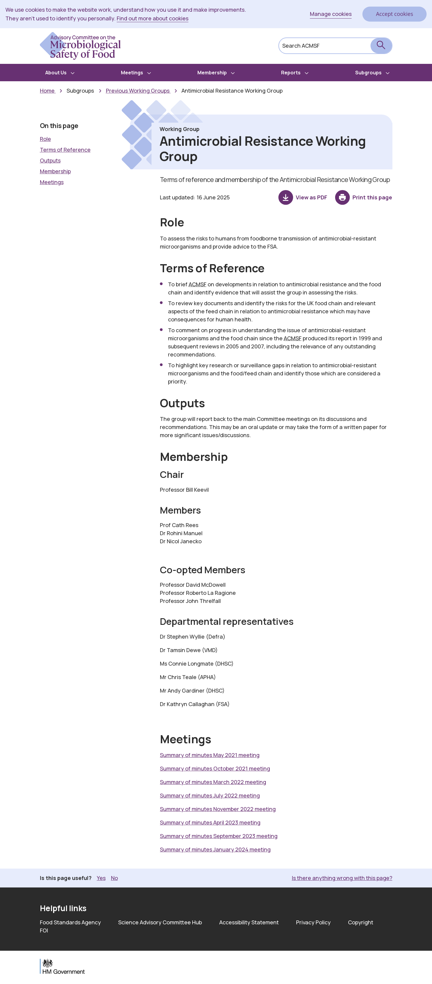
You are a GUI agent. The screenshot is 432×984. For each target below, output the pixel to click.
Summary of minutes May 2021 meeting (210, 755)
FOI (44, 930)
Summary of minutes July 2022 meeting (210, 795)
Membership (212, 72)
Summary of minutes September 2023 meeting (219, 835)
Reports (291, 72)
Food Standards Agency (70, 922)
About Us (56, 72)
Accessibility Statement (249, 922)
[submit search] (381, 45)
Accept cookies (394, 13)
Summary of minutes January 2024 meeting (215, 849)
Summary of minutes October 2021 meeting (215, 768)
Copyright (360, 922)
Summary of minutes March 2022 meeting (213, 782)
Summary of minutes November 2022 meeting (218, 809)
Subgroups (368, 72)
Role (45, 138)
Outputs (50, 160)
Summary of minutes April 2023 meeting (210, 822)
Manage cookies (331, 13)
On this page (59, 126)
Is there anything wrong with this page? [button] (342, 877)
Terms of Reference (65, 149)
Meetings (132, 72)
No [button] (114, 877)
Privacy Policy (313, 922)
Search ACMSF (301, 45)
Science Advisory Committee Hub (160, 922)
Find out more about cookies (152, 18)
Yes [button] (101, 877)
